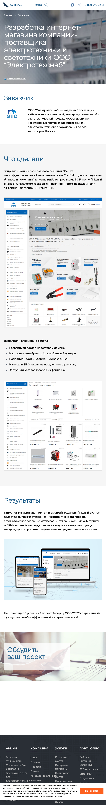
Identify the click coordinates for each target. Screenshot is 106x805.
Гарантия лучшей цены (14, 759)
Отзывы (35, 762)
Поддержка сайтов (62, 775)
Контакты (36, 780)
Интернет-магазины (61, 767)
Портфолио (89, 748)
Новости (35, 766)
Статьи (34, 771)
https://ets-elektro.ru (16, 79)
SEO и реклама (88, 769)
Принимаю (91, 791)
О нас (33, 757)
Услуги (61, 748)
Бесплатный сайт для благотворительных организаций (18, 779)
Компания (39, 748)
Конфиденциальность (43, 775)
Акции (11, 748)
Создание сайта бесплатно (16, 767)
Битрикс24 (86, 773)
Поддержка (86, 778)
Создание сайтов (61, 759)
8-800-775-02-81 (94, 5)
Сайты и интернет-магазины (85, 761)
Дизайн (59, 802)
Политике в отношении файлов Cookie (45, 796)
